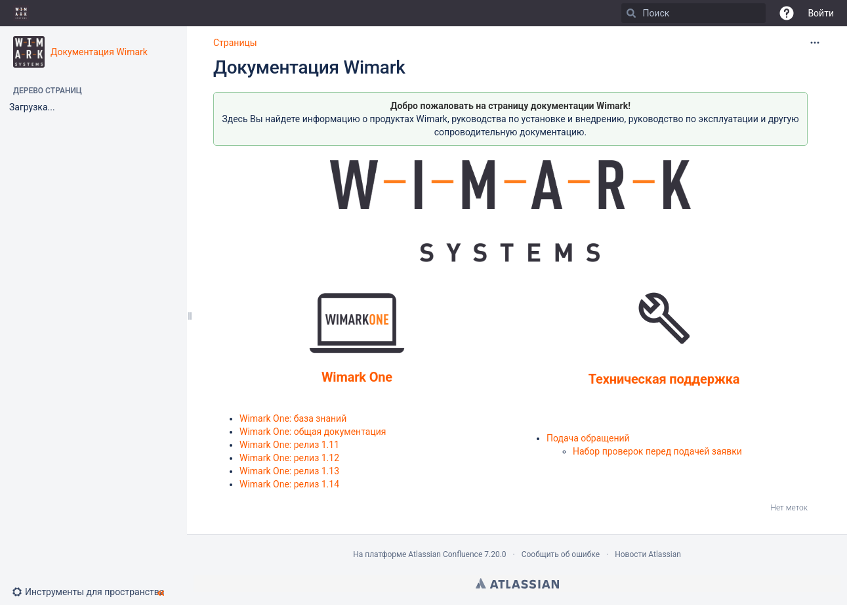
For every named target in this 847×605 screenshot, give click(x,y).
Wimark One (356, 377)
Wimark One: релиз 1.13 (289, 471)
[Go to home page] (21, 13)
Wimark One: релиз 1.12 (289, 458)
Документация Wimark (99, 52)
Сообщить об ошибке (561, 554)
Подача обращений (588, 438)
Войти (821, 13)
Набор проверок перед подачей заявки (657, 451)
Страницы (235, 42)
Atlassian (517, 583)
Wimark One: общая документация (312, 431)
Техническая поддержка (664, 379)
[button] (786, 13)
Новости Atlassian (648, 554)
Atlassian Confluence (445, 554)
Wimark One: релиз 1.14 (289, 484)
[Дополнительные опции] (814, 43)
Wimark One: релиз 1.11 (289, 444)
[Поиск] (631, 13)
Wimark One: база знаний (292, 418)
